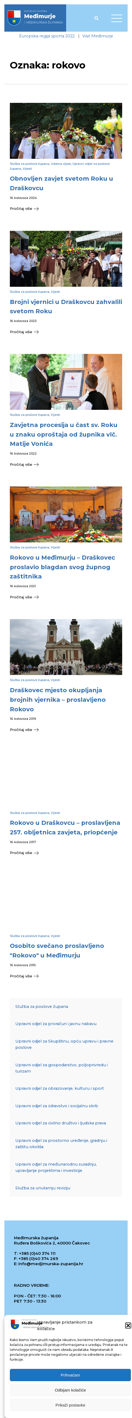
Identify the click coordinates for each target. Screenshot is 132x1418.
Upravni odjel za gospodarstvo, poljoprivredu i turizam (61, 1068)
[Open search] (96, 18)
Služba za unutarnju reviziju (42, 1188)
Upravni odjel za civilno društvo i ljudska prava (60, 1123)
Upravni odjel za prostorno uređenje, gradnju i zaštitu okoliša (61, 1143)
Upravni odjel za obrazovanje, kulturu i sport (59, 1088)
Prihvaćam (70, 1376)
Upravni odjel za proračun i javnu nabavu (55, 1023)
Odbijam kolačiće (70, 1391)
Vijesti (27, 169)
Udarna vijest (61, 164)
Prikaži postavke (70, 1406)
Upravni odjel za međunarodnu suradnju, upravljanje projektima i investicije (56, 1167)
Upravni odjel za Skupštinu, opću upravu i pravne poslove (64, 1044)
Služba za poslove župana (29, 164)
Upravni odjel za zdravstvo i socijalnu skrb (56, 1105)
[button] (128, 1327)
